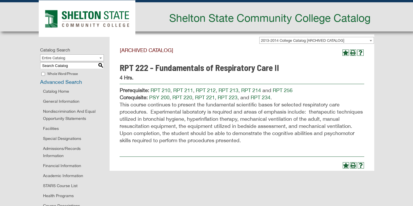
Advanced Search (61, 82)
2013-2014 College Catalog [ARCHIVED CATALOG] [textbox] (302, 40)
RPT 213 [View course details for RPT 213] (228, 90)
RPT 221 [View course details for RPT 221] (205, 97)
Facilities (51, 128)
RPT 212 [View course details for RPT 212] (206, 90)
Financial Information (62, 165)
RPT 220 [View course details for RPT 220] (182, 97)
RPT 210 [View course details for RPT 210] (160, 90)
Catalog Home (56, 91)
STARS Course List (60, 185)
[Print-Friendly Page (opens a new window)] (353, 52)
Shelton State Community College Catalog (270, 17)
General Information (61, 101)
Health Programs (58, 195)
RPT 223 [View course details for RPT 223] (227, 97)
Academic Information (63, 175)
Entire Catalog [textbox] (53, 58)
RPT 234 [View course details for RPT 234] (260, 97)
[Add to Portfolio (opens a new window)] (345, 52)
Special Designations (62, 138)
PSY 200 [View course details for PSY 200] (159, 97)
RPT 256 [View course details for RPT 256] (283, 90)
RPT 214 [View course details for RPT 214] (251, 90)
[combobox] (316, 40)
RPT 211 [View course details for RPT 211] (183, 90)
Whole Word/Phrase (62, 74)
